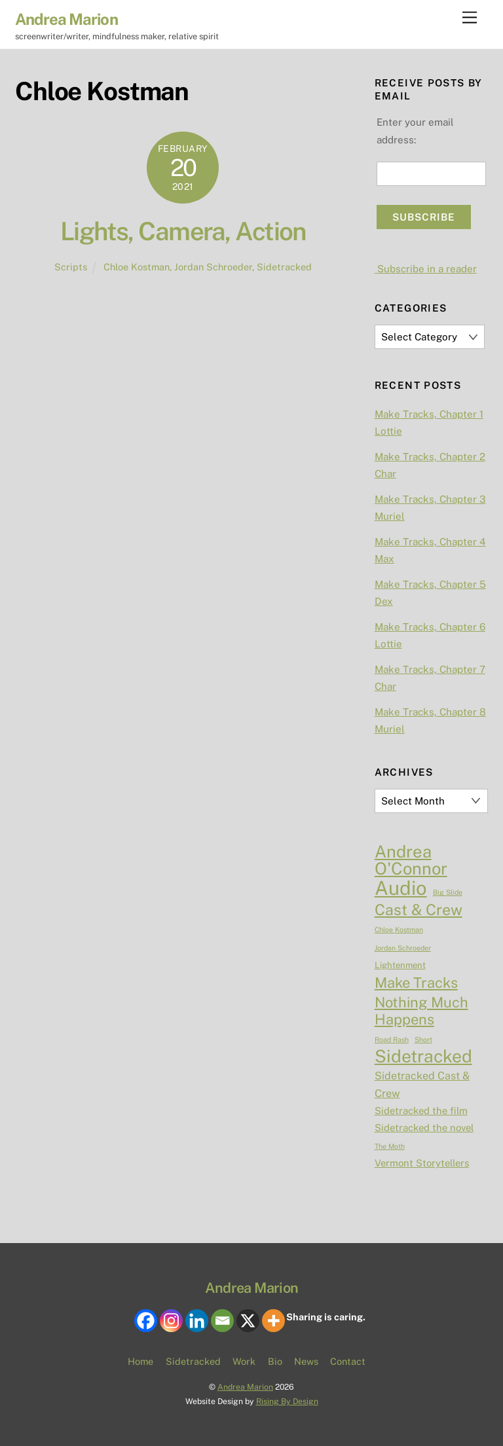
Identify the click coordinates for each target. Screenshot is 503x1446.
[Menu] (469, 18)
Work (244, 1361)
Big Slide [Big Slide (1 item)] (447, 892)
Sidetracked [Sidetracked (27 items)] (423, 1056)
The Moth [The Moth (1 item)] (390, 1146)
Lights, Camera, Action (183, 231)
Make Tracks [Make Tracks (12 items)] (416, 982)
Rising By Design (287, 1401)
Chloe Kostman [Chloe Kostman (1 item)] (399, 929)
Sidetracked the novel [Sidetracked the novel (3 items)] (424, 1127)
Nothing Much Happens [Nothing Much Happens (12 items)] (421, 1011)
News (306, 1361)
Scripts (70, 266)
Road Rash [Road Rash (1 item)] (392, 1039)
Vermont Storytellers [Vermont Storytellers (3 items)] (422, 1162)
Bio (275, 1361)
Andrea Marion (245, 1387)
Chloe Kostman (136, 266)
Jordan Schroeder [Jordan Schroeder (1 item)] (403, 948)
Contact (347, 1361)
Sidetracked (284, 266)
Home (140, 1361)
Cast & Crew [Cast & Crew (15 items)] (418, 909)
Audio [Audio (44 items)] (401, 888)
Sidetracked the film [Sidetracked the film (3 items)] (421, 1110)
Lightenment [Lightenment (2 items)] (400, 965)
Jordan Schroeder (213, 266)
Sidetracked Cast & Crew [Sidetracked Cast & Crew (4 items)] (422, 1084)
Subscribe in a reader (426, 268)
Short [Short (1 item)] (423, 1039)
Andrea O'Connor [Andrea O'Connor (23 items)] (411, 860)
